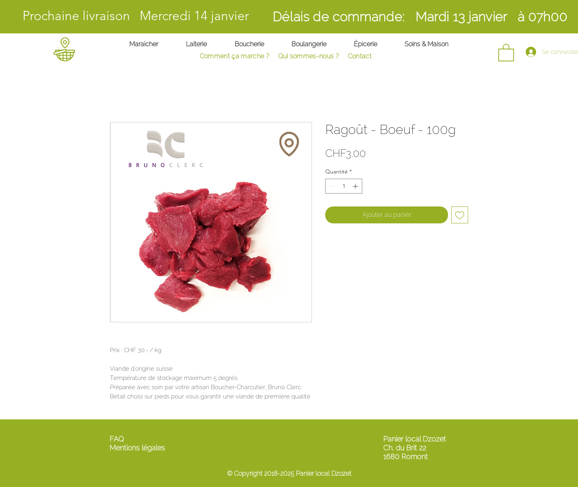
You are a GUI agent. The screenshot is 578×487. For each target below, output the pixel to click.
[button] (506, 52)
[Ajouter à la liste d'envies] (459, 214)
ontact (365, 56)
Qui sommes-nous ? (308, 56)
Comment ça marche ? (234, 56)
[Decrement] (331, 186)
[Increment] (356, 186)
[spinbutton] (343, 186)
